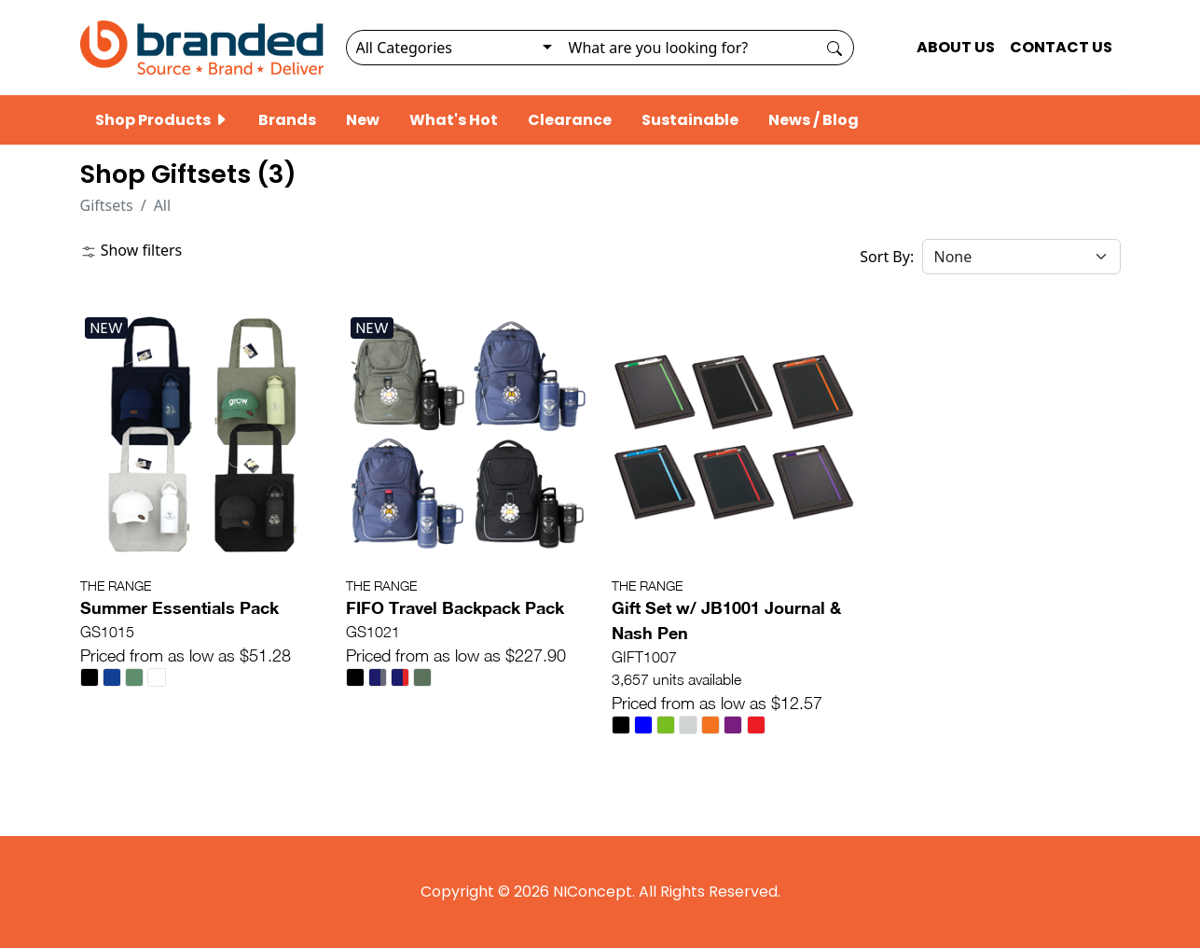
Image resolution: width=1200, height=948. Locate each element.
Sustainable (689, 120)
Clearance (570, 120)
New (362, 120)
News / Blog (813, 120)
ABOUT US (956, 47)
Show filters (131, 250)
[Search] (688, 47)
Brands (287, 120)
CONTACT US (1061, 47)
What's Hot (453, 120)
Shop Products (161, 120)
